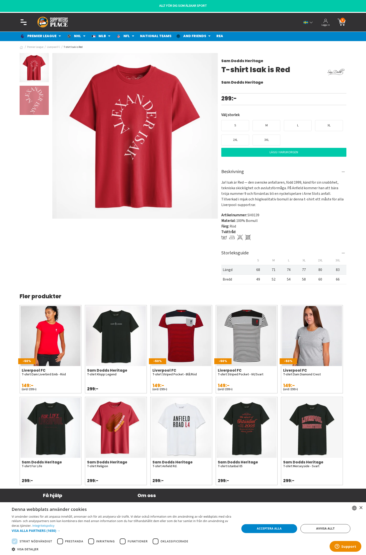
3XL (266, 140)
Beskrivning (232, 171)
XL (329, 125)
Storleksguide (235, 253)
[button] (122, 530)
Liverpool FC (53, 47)
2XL (235, 140)
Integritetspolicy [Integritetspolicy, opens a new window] (43, 526)
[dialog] (183, 528)
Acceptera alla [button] (269, 528)
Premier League (35, 47)
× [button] (360, 508)
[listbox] (354, 508)
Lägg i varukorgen (284, 152)
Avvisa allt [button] (325, 528)
